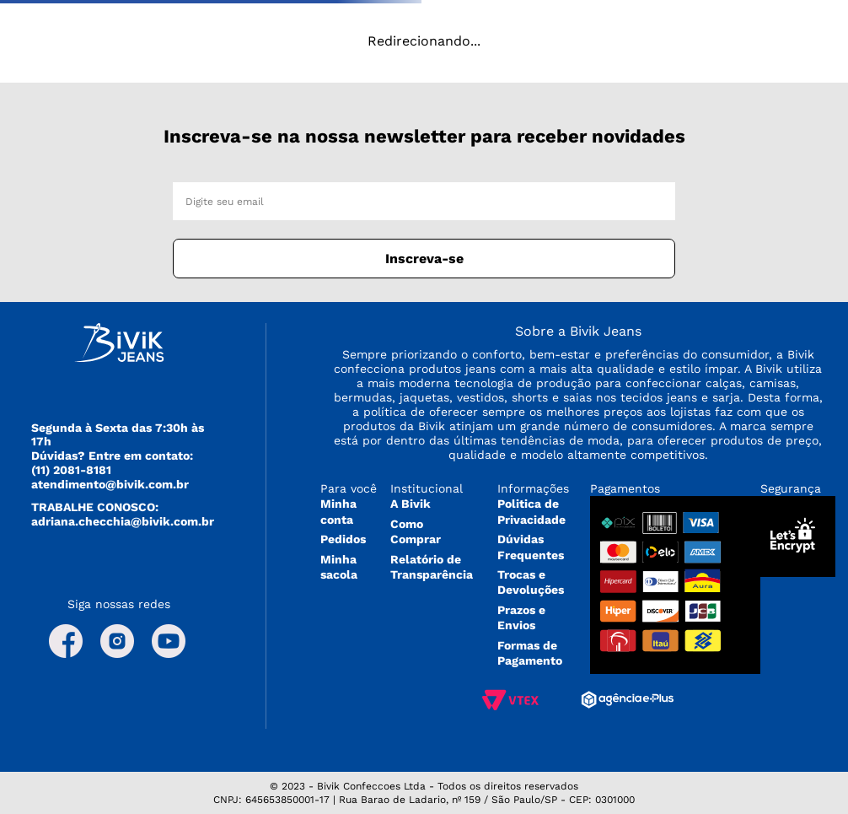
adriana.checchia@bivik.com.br (122, 521)
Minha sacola (338, 567)
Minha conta (338, 511)
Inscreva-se (424, 259)
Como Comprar (415, 531)
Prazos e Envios (521, 617)
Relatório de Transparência (431, 567)
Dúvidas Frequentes (530, 546)
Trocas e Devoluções (530, 582)
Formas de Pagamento (529, 653)
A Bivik (410, 503)
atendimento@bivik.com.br (110, 484)
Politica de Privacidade (531, 511)
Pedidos (343, 539)
